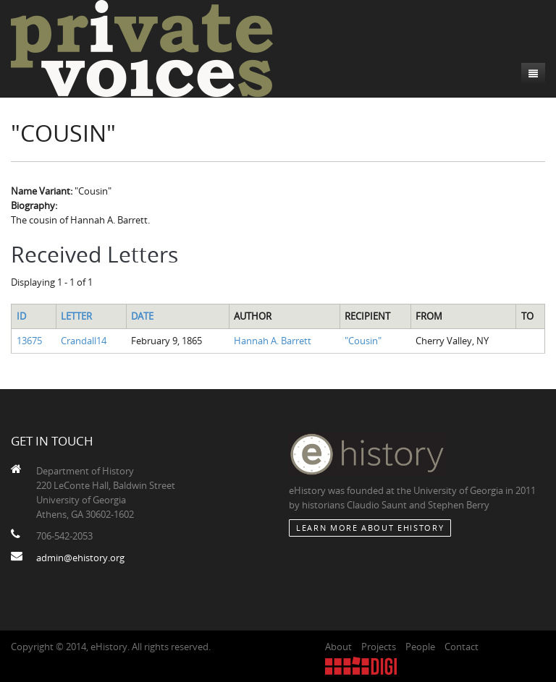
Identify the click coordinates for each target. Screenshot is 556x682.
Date (142, 316)
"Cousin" (363, 340)
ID (21, 316)
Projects (378, 646)
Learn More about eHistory (370, 527)
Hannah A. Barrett (272, 340)
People (420, 646)
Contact (462, 646)
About (338, 646)
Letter (76, 316)
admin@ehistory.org (80, 557)
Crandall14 (83, 340)
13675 (29, 340)
